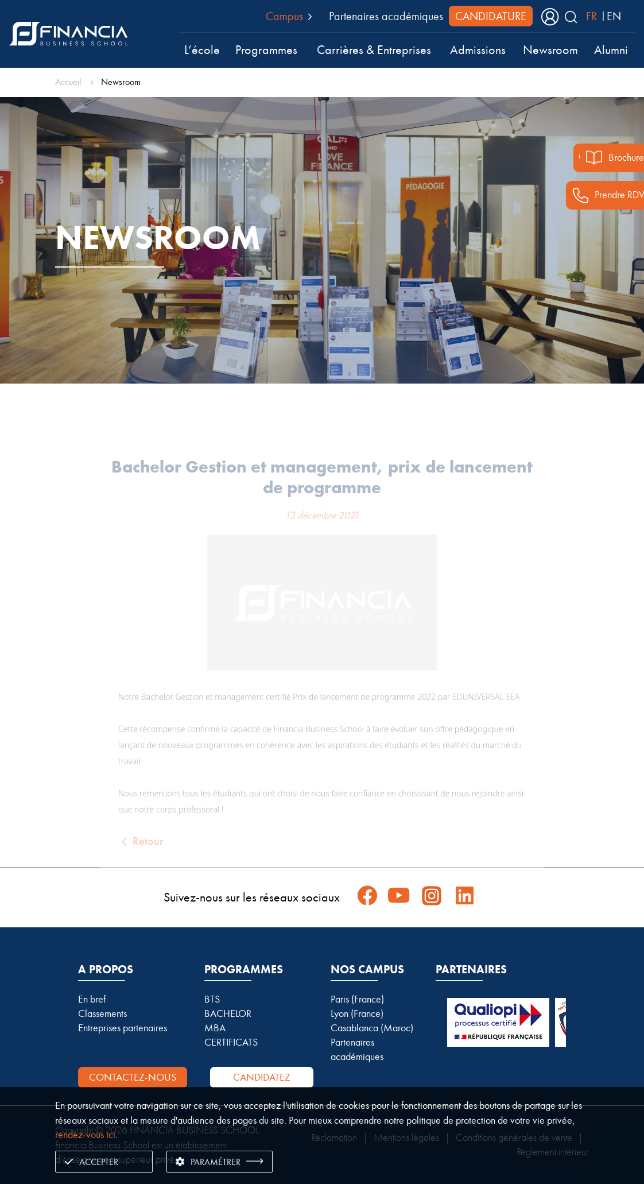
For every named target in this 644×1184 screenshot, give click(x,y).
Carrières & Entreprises (374, 49)
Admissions (478, 49)
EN (614, 16)
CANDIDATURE (490, 16)
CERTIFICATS (231, 1042)
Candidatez (261, 1077)
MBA (215, 1028)
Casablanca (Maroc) (372, 1028)
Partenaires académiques (386, 16)
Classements (102, 1013)
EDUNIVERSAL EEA (486, 712)
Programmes (266, 49)
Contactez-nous (132, 1077)
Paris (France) (357, 999)
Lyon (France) (357, 1013)
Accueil (68, 81)
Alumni (611, 49)
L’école (202, 49)
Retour (141, 857)
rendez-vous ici (85, 1134)
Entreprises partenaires (122, 1028)
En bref (92, 999)
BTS (212, 999)
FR (591, 16)
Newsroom (550, 49)
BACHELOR (227, 1013)
